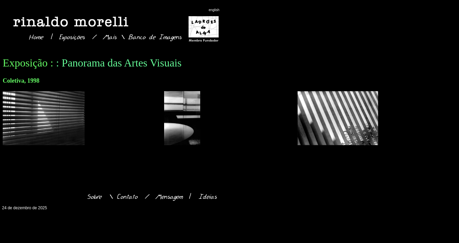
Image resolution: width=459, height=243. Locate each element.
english (214, 10)
